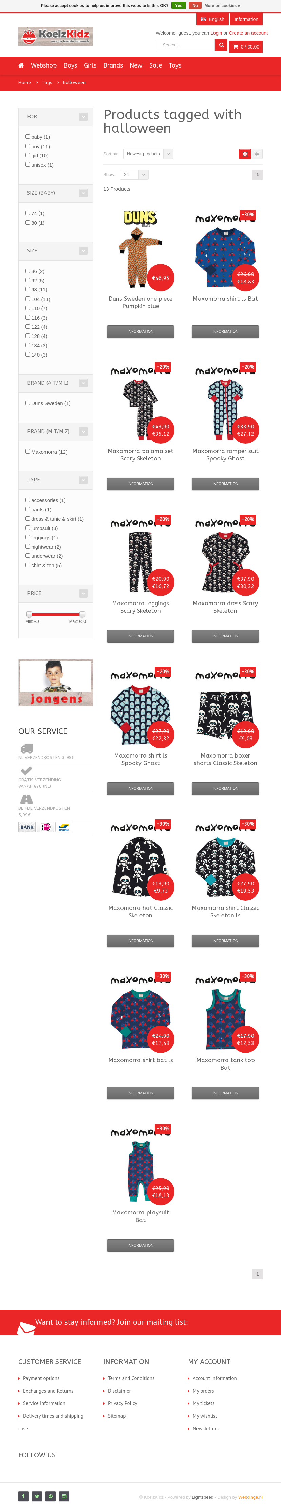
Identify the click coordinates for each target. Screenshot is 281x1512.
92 (37, 280)
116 (39, 318)
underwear (47, 556)
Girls (90, 65)
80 (37, 223)
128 (39, 336)
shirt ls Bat (225, 298)
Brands (113, 65)
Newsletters (206, 1428)
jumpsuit (44, 528)
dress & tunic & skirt (57, 519)
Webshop (44, 65)
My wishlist (205, 1416)
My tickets (203, 1403)
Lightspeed (202, 1497)
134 (39, 345)
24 (126, 174)
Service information (44, 1403)
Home (24, 82)
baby (40, 137)
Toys (175, 65)
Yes (178, 5)
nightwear (46, 547)
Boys (70, 65)
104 (40, 299)
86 (37, 271)
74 (37, 213)
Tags (47, 82)
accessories (48, 500)
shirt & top (46, 565)
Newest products (143, 153)
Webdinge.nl (250, 1497)
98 (39, 289)
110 (39, 308)
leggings (44, 537)
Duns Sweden (51, 403)
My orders (203, 1390)
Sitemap (117, 1416)
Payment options (41, 1378)
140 (39, 355)
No (195, 5)
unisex (42, 165)
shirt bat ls (140, 1060)
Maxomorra (49, 452)
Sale (155, 65)
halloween (74, 82)
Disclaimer (119, 1390)
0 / (246, 47)
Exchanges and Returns (48, 1390)
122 (39, 327)
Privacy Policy (122, 1403)
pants (41, 509)
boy (40, 146)
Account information (215, 1378)
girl (40, 155)
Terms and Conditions (131, 1378)
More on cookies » (222, 5)
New (136, 65)
